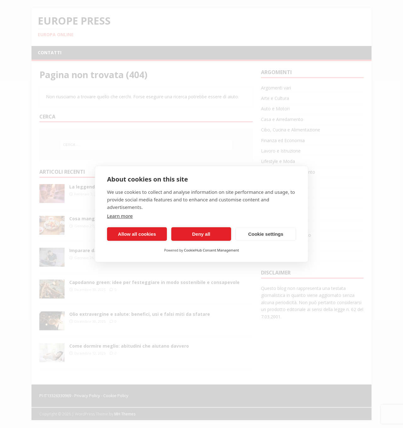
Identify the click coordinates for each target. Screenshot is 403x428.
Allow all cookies (137, 234)
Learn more (120, 216)
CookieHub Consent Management (211, 250)
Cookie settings (265, 234)
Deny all (201, 234)
